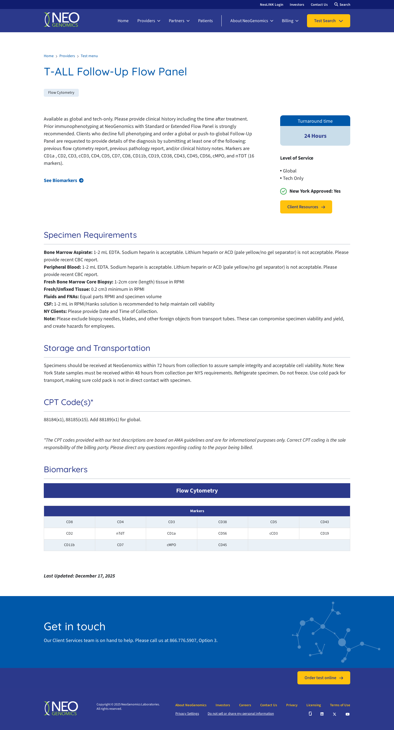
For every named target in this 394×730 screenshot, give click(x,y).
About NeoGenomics (249, 21)
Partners (176, 21)
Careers (245, 705)
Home (123, 21)
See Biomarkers (60, 180)
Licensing (313, 705)
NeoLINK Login (271, 4)
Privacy (291, 705)
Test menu (89, 56)
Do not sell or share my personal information (241, 713)
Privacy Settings (187, 713)
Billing (287, 21)
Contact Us (319, 4)
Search (345, 4)
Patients (205, 21)
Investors (297, 4)
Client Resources (302, 207)
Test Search (325, 21)
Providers (146, 21)
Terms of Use (340, 705)
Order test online (320, 678)
